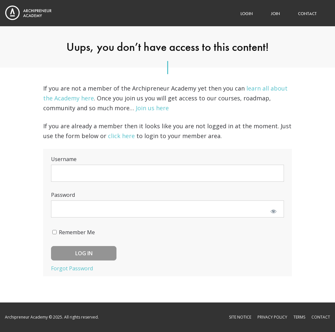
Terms (299, 317)
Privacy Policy (272, 317)
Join (275, 13)
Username (64, 159)
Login (246, 13)
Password (63, 194)
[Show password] (273, 211)
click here (121, 136)
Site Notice (240, 317)
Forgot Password (72, 268)
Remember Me (73, 232)
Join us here (152, 108)
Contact (307, 13)
